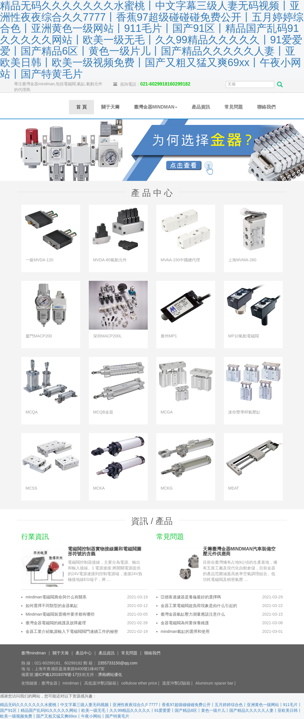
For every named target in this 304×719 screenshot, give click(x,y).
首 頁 (81, 107)
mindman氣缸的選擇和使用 (185, 631)
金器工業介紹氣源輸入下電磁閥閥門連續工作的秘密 (72, 631)
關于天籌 (110, 107)
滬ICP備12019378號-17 (55, 674)
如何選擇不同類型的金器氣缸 (52, 605)
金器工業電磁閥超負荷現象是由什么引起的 (199, 605)
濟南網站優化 (110, 674)
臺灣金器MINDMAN (155, 107)
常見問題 (233, 107)
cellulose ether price (139, 683)
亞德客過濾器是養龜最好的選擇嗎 (191, 597)
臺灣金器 (49, 683)
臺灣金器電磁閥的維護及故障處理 (56, 623)
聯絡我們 (266, 107)
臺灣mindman (33, 653)
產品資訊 (201, 107)
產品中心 (84, 653)
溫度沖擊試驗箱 (176, 683)
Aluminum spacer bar (214, 683)
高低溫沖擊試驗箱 (100, 683)
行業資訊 (35, 536)
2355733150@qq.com (117, 663)
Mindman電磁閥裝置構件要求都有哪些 (60, 614)
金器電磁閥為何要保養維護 (185, 623)
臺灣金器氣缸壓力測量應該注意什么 (193, 614)
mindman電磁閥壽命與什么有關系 (56, 597)
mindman (71, 683)
